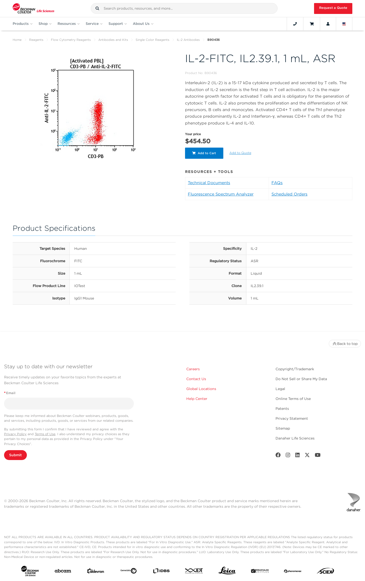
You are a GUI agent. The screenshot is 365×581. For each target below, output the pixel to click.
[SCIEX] (325, 572)
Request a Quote (333, 8)
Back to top (345, 343)
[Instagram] (288, 456)
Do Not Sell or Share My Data (301, 379)
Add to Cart (204, 153)
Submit (15, 455)
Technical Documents (209, 182)
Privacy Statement (292, 418)
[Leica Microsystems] (227, 572)
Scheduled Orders (289, 194)
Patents (282, 409)
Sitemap (283, 428)
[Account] (328, 23)
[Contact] (295, 23)
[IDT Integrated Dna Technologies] (194, 572)
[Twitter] (307, 456)
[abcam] (63, 572)
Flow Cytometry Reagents (71, 40)
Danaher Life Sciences (295, 438)
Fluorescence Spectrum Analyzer (220, 194)
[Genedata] (128, 572)
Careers (193, 369)
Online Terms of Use (293, 399)
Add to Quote (241, 153)
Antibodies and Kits (113, 40)
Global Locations (201, 389)
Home (17, 40)
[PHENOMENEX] (293, 572)
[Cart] (311, 23)
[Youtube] (318, 456)
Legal (280, 389)
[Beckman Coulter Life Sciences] (33, 8)
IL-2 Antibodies (188, 40)
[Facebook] (278, 456)
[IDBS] (161, 572)
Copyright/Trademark (295, 369)
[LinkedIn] (297, 456)
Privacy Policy (15, 434)
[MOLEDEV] (260, 572)
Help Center (196, 399)
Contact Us (196, 379)
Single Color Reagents (152, 40)
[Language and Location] (344, 23)
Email (9, 393)
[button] (97, 8)
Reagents (36, 40)
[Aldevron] (95, 572)
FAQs (277, 182)
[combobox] (184, 8)
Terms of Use (45, 434)
